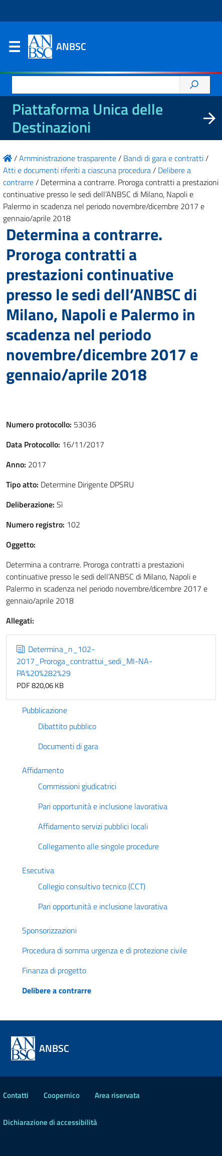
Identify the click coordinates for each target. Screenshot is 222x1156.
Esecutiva (38, 870)
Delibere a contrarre (56, 990)
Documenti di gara (68, 746)
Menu (14, 49)
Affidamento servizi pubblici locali (93, 826)
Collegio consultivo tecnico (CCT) (91, 886)
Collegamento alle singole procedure (98, 846)
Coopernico (62, 1095)
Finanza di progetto (54, 970)
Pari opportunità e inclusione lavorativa (102, 806)
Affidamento (43, 770)
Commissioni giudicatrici (77, 786)
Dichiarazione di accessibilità (50, 1122)
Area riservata (117, 1095)
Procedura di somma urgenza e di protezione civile (104, 950)
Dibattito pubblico (67, 726)
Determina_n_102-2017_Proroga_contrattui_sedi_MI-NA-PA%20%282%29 (84, 661)
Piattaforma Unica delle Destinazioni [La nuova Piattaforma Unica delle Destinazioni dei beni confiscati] (87, 118)
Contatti (16, 1095)
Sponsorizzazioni (49, 930)
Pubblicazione (44, 710)
